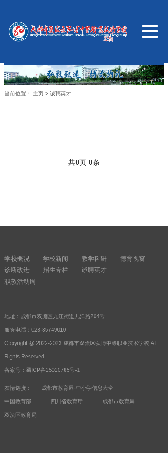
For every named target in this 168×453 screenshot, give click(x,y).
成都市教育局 (119, 401)
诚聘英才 (60, 94)
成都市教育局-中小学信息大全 (77, 388)
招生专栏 (55, 269)
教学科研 (94, 258)
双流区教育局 (20, 415)
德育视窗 (132, 258)
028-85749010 (48, 330)
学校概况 (17, 258)
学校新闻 (55, 258)
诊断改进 (17, 269)
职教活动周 (20, 281)
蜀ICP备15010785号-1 (53, 370)
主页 (38, 94)
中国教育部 (17, 401)
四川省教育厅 (67, 401)
